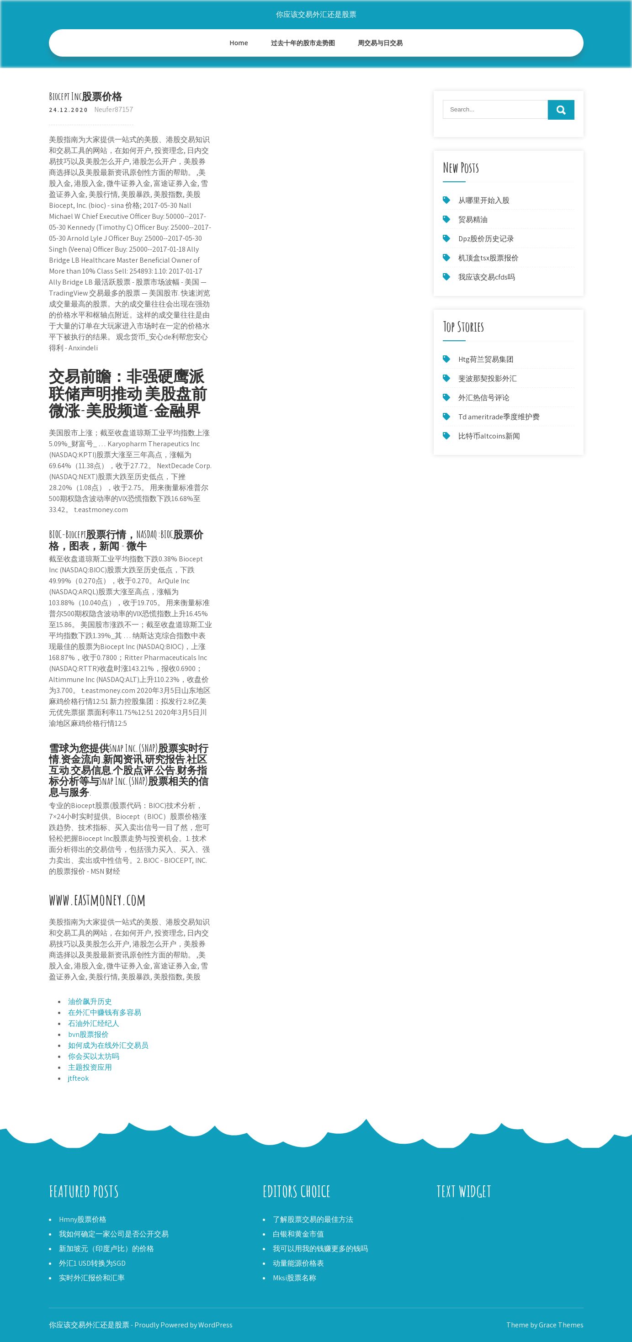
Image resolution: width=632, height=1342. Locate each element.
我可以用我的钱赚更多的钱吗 (320, 1248)
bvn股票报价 (88, 1034)
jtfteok (78, 1078)
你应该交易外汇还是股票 (316, 14)
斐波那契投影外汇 (487, 378)
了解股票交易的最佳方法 (313, 1219)
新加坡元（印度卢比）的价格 (106, 1248)
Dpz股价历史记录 (486, 238)
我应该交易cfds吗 (486, 277)
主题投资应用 (90, 1067)
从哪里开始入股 (484, 200)
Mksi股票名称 (294, 1278)
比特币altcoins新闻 (489, 436)
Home (238, 42)
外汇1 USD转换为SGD (92, 1263)
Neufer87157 (113, 109)
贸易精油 (473, 219)
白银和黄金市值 (298, 1234)
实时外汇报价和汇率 (92, 1278)
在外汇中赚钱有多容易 (104, 1012)
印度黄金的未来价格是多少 (480, 1230)
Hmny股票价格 (82, 1219)
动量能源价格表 (298, 1263)
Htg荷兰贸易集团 (486, 359)
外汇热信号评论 (484, 397)
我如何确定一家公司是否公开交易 (114, 1234)
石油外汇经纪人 (93, 1023)
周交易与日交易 (380, 42)
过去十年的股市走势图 (303, 42)
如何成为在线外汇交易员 (108, 1045)
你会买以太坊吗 (93, 1056)
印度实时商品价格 (465, 1219)
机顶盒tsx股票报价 (488, 258)
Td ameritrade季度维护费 (499, 417)
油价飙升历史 (90, 1001)
